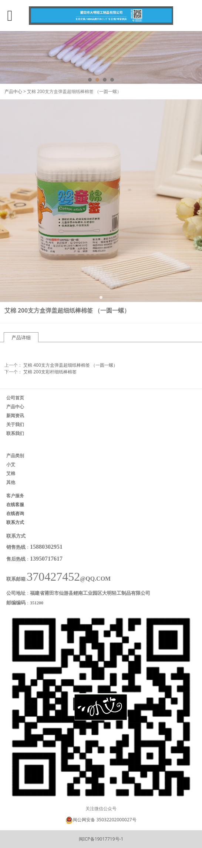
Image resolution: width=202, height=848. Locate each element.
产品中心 (13, 91)
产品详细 (21, 337)
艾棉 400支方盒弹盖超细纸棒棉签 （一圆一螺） (70, 365)
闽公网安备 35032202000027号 (104, 819)
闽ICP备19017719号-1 (101, 839)
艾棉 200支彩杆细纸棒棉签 (50, 372)
